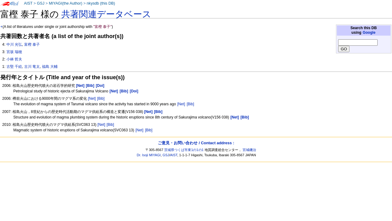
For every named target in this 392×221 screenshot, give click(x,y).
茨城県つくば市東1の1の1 (184, 150)
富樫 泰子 (32, 44)
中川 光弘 (14, 44)
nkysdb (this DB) (101, 3)
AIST (28, 3)
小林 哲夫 (14, 59)
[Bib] (100, 98)
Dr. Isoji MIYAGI (149, 155)
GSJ (40, 3)
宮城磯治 (249, 150)
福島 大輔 (50, 66)
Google (369, 32)
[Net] (92, 98)
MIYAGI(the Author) (65, 3)
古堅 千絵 (14, 66)
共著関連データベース (106, 14)
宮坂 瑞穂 (14, 52)
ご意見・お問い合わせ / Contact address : (196, 143)
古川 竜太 (32, 66)
